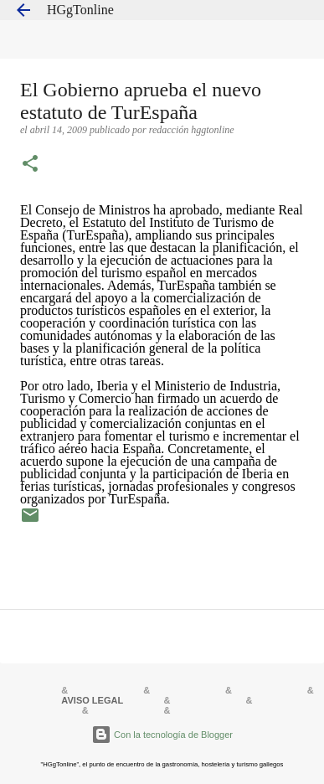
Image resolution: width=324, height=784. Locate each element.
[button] (30, 165)
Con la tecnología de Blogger (162, 735)
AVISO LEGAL (92, 700)
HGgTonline (80, 10)
